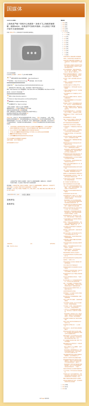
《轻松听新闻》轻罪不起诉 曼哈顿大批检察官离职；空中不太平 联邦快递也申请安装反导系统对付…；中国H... (72, 365)
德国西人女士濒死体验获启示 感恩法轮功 (72, 173)
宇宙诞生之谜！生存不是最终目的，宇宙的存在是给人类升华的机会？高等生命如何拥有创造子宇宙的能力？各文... (72, 375)
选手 (10, 190)
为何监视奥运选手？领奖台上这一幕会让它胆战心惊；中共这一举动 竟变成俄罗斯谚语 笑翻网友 (72, 197)
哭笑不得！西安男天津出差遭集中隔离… (72, 357)
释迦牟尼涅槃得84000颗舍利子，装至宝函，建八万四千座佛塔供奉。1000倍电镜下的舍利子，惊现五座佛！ (72, 75)
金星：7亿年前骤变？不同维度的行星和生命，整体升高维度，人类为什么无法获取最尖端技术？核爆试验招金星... (72, 284)
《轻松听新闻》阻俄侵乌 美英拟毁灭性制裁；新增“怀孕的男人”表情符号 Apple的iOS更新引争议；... (72, 66)
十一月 (65, 34)
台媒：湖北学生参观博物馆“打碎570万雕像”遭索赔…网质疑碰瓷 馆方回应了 (72, 171)
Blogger (43, 398)
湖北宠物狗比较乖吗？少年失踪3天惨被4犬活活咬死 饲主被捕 (72, 158)
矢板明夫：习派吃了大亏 (69, 259)
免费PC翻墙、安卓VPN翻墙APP (15, 140)
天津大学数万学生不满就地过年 (70, 265)
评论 (39, 119)
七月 (65, 42)
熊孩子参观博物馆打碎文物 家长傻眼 (71, 184)
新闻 (18, 119)
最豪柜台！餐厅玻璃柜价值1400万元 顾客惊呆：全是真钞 (72, 246)
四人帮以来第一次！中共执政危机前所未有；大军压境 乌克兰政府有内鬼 (72, 280)
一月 (65, 54)
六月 (65, 44)
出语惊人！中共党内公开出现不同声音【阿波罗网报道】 (72, 82)
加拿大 (20, 74)
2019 (63, 388)
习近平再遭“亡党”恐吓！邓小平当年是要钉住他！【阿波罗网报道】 (72, 303)
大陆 (40, 120)
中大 (28, 188)
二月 (65, 52)
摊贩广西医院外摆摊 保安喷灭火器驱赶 (72, 378)
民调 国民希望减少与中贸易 (18, 133)
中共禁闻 (34, 187)
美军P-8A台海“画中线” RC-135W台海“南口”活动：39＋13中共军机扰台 (72, 208)
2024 (63, 27)
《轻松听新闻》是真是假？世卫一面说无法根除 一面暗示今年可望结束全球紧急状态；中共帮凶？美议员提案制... (72, 315)
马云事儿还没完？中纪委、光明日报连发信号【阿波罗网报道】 (72, 179)
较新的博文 (9, 243)
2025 (63, 24)
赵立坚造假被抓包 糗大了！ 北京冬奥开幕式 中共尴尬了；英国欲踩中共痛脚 (72, 111)
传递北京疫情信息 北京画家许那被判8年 (72, 368)
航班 (52, 188)
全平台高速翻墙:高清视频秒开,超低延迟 (16, 138)
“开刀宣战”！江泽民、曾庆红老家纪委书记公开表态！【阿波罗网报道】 (72, 306)
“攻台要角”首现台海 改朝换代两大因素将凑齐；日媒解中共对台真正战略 (72, 205)
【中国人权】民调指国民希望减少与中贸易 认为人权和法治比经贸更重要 (29, 132)
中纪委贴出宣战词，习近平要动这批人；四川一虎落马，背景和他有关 (72, 250)
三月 (65, 50)
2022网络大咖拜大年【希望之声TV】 (71, 85)
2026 (63, 22)
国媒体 (14, 9)
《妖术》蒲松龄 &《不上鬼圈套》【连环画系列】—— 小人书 (72, 347)
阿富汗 (13, 190)
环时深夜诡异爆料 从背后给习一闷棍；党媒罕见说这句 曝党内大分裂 (72, 176)
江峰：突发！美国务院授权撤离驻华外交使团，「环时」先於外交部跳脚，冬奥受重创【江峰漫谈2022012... (72, 187)
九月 (65, 38)
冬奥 (17, 108)
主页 (31, 243)
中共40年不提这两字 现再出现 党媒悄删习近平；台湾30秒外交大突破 (72, 137)
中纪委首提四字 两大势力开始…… (71, 193)
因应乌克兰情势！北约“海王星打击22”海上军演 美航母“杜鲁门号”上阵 (72, 233)
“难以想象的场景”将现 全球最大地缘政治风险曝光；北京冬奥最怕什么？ (72, 355)
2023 (63, 28)
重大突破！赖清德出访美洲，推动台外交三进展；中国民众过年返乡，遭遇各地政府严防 (72, 108)
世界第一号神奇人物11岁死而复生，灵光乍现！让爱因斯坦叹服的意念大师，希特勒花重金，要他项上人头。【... (72, 223)
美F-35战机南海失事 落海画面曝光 (71, 122)
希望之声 (12, 32)
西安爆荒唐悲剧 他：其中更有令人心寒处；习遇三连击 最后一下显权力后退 (72, 216)
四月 (65, 48)
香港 (38, 117)
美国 (20, 110)
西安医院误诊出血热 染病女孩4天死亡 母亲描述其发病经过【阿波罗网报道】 (72, 154)
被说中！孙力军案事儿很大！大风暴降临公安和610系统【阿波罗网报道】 (72, 130)
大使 (38, 188)
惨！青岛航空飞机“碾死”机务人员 (70, 182)
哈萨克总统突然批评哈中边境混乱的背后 (72, 257)
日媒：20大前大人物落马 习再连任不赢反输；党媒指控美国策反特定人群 (72, 120)
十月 (65, 36)
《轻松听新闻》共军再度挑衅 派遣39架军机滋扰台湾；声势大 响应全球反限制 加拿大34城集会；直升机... (72, 212)
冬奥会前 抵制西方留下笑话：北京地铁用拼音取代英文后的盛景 (72, 381)
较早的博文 (52, 243)
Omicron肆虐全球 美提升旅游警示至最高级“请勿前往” (24, 130)
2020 (63, 386)
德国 (41, 188)
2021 (63, 384)
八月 (65, 40)
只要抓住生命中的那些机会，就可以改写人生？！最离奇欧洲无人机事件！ (72, 147)
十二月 (65, 32)
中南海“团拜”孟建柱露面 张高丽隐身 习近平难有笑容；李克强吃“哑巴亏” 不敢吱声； (72, 62)
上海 (13, 188)
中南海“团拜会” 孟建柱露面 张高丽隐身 (72, 56)
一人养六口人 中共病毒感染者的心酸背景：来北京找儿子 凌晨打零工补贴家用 (72, 310)
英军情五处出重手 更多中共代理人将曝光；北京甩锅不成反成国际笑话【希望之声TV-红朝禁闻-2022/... (72, 332)
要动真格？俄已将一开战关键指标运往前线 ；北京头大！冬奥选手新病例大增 (72, 104)
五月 (65, 46)
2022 (63, 31)
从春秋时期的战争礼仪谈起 (69, 291)
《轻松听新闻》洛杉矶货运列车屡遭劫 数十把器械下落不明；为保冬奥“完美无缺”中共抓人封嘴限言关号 (72, 151)
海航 (44, 188)
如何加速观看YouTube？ (13, 142)
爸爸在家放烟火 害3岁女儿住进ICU (71, 252)
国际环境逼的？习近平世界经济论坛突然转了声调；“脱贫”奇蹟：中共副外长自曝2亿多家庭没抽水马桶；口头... (72, 337)
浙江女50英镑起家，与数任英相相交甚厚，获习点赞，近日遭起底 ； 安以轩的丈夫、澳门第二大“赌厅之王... (72, 71)
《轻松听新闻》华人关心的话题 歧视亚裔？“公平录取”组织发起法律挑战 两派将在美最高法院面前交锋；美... (72, 201)
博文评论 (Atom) (14, 246)
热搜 (13, 74)
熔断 (49, 188)
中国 (25, 108)
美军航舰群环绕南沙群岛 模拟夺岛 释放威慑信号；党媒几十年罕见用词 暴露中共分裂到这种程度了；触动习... (72, 361)
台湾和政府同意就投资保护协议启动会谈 (21, 135)
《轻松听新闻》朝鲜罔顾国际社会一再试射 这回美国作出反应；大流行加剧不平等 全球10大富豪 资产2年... (72, 351)
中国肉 (19, 188)
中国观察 (34, 122)
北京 (27, 113)
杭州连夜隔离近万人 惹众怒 (69, 117)
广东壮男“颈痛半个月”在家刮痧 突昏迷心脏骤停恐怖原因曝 (72, 219)
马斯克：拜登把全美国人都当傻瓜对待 (72, 58)
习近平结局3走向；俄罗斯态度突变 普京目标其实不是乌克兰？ (72, 161)
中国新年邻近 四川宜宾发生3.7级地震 (71, 124)
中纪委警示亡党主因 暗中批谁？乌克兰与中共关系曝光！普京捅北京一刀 (72, 271)
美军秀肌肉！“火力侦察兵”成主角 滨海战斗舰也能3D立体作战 (72, 293)
